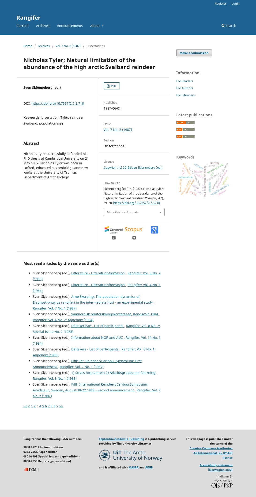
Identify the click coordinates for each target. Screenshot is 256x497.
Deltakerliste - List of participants (97, 326)
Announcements (70, 25)
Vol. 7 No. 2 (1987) (68, 46)
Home (27, 46)
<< (25, 406)
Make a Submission (194, 53)
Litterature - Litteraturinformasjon (98, 273)
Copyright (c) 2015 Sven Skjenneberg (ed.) (133, 167)
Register (220, 3)
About (95, 25)
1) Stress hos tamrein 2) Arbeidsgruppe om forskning (113, 372)
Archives (42, 25)
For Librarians (186, 95)
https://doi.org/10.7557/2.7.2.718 (58, 103)
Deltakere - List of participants (95, 349)
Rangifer (28, 17)
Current (22, 25)
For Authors (184, 88)
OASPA (134, 467)
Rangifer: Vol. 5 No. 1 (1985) (55, 378)
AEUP (149, 467)
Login (236, 3)
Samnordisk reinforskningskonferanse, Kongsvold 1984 (115, 314)
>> (61, 406)
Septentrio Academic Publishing (121, 439)
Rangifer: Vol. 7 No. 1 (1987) (55, 308)
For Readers (184, 81)
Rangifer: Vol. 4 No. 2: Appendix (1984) (63, 320)
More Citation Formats (123, 212)
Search (229, 25)
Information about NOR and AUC (97, 337)
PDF (113, 86)
